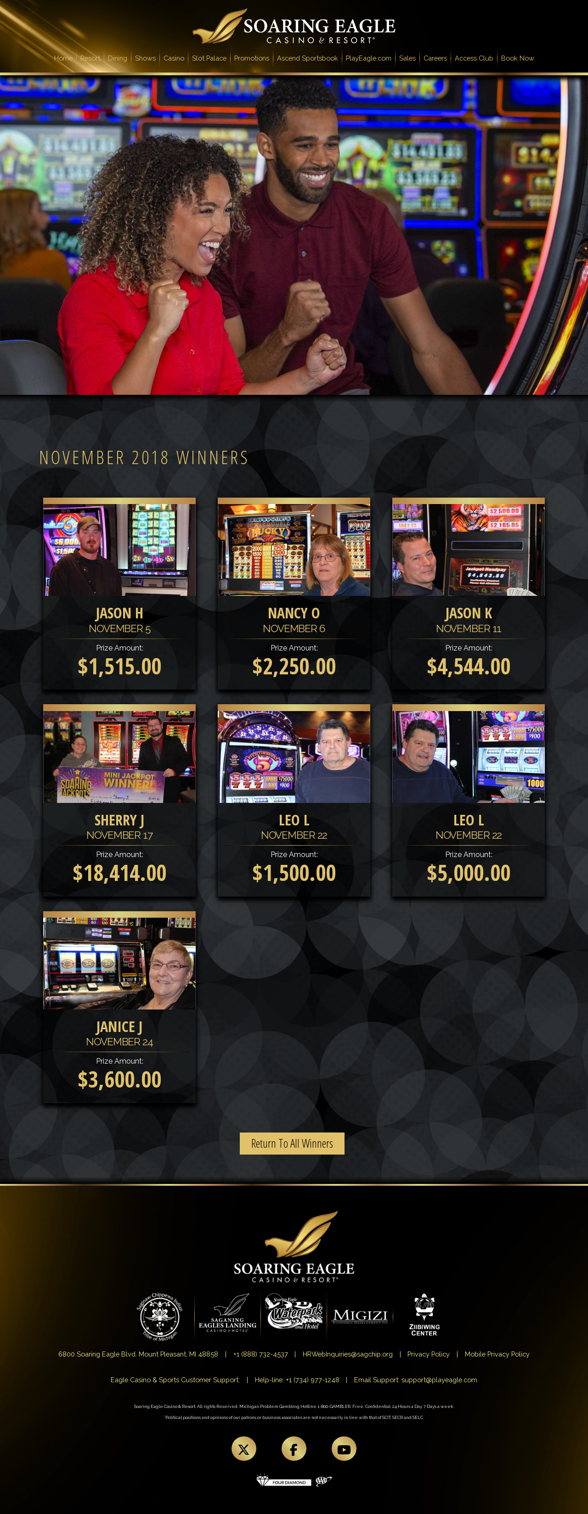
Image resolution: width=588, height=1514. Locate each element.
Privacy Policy (428, 1354)
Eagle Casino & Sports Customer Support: (175, 1380)
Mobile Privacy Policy (497, 1354)
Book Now (517, 58)
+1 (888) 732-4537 (260, 1354)
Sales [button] (407, 58)
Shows (145, 58)
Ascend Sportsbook (307, 58)
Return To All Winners (292, 1143)
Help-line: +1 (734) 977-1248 (297, 1380)
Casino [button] (174, 58)
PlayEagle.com (368, 58)
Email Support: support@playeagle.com (415, 1380)
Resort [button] (90, 58)
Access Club (474, 58)
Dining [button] (117, 58)
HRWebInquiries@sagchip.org (348, 1354)
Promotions (251, 58)
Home (65, 57)
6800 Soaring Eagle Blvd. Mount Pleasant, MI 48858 (138, 1354)
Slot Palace (209, 58)
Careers (435, 58)
